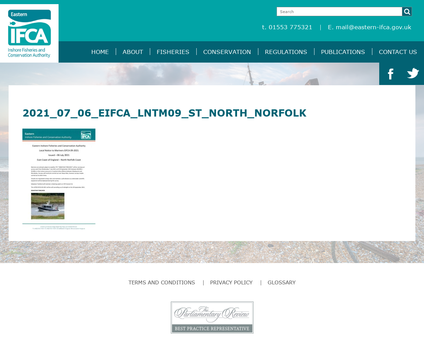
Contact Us (398, 51)
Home (100, 51)
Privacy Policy (231, 282)
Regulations (286, 51)
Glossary (282, 282)
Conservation (227, 51)
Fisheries (173, 51)
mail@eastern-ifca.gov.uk (373, 27)
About (133, 51)
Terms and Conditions (161, 282)
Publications (343, 51)
